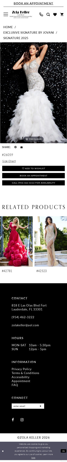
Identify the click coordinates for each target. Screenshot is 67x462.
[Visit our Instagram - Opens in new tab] (22, 421)
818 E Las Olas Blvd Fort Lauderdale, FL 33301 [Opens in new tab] (29, 308)
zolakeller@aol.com (25, 326)
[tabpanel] (33, 92)
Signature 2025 (15, 38)
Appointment (21, 382)
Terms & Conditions (25, 374)
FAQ (15, 386)
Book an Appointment (34, 176)
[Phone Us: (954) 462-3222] (41, 14)
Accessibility (21, 378)
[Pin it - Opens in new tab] (15, 147)
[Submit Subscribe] (40, 407)
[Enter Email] (28, 407)
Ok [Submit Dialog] (63, 452)
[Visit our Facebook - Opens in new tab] (13, 421)
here (33, 459)
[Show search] (48, 14)
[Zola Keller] (21, 14)
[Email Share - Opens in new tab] (21, 147)
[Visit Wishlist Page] (54, 14)
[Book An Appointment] (33, 3)
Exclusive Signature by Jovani (28, 32)
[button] (6, 14)
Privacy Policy (22, 370)
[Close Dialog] (3, 452)
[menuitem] (6, 14)
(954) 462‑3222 (23, 318)
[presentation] (16, 242)
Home (8, 27)
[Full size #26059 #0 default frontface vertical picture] (33, 92)
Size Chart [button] (9, 161)
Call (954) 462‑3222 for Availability (33, 183)
